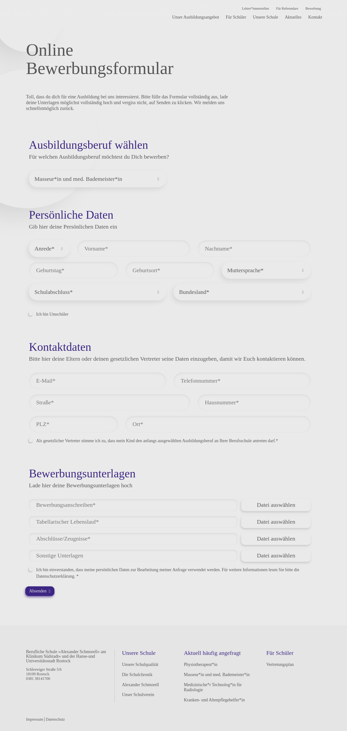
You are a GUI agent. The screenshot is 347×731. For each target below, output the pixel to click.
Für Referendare (287, 8)
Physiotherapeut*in (200, 664)
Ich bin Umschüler (48, 314)
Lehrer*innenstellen (255, 8)
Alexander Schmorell (140, 684)
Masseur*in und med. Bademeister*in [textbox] (78, 179)
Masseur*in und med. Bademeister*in (217, 674)
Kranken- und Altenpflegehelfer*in (214, 699)
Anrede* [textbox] (44, 248)
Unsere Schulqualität (140, 664)
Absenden (40, 591)
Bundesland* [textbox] (194, 292)
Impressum (34, 719)
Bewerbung (313, 8)
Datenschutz (55, 719)
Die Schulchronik (137, 674)
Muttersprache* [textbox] (245, 270)
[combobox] (97, 178)
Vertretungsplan (280, 664)
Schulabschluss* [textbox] (53, 292)
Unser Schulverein (138, 694)
